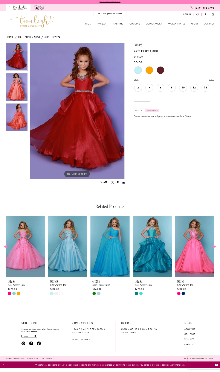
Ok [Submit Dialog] (214, 368)
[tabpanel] (17, 59)
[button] (186, 16)
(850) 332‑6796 (81, 341)
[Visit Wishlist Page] (198, 16)
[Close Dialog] (5, 368)
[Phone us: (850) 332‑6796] (202, 9)
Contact (189, 335)
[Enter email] (39, 339)
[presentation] (25, 248)
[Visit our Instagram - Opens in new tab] (23, 348)
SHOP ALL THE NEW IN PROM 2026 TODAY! (110, 2)
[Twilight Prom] (18, 9)
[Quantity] (142, 106)
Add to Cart (146, 115)
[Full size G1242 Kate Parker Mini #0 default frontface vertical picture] (77, 112)
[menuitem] (18, 9)
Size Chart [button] (208, 81)
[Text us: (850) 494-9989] (110, 15)
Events (188, 346)
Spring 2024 (52, 38)
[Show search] (205, 16)
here (182, 368)
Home (10, 38)
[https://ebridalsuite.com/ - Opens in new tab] (39, 9)
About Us (189, 330)
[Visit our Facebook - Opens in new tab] (31, 348)
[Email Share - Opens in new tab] (123, 184)
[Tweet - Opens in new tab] (112, 184)
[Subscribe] (55, 339)
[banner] (32, 22)
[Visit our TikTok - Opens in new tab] (39, 348)
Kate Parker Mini (29, 38)
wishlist (189, 340)
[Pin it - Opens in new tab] (118, 184)
